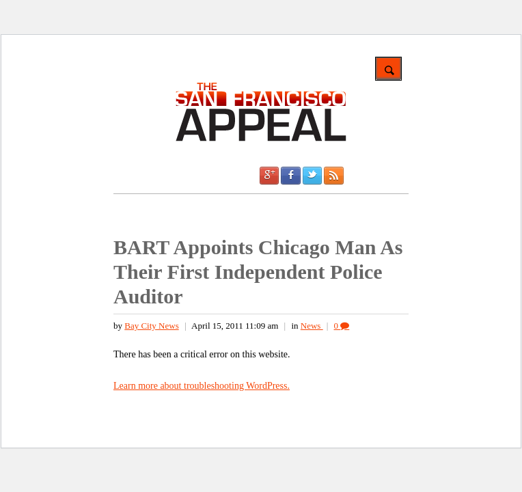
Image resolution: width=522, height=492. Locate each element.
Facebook (290, 175)
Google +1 (269, 175)
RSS (333, 175)
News (312, 325)
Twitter (312, 175)
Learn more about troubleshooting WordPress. (201, 386)
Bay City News (151, 325)
